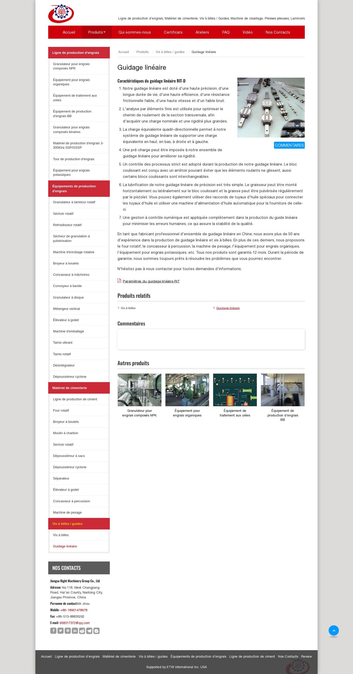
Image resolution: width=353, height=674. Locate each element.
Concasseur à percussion (71, 501)
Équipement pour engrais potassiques (71, 172)
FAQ (226, 32)
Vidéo (248, 32)
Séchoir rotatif (63, 214)
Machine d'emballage (68, 331)
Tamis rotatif (62, 354)
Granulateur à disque (68, 297)
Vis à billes (128, 308)
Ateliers (202, 32)
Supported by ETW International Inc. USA (176, 667)
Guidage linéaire (228, 308)
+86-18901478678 (73, 610)
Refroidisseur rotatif (67, 225)
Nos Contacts (278, 32)
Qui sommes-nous (135, 32)
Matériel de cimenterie (69, 388)
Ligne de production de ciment (75, 399)
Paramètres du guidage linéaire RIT (151, 281)
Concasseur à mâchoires (71, 275)
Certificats (173, 32)
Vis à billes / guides (170, 52)
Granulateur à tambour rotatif (74, 202)
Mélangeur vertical (66, 309)
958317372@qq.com (75, 623)
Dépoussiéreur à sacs (69, 456)
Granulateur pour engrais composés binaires (71, 129)
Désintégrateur (64, 365)
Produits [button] (95, 32)
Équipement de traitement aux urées (235, 413)
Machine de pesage (67, 512)
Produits (142, 52)
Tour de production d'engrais (73, 159)
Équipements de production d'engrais (74, 188)
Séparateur (61, 478)
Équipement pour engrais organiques (187, 413)
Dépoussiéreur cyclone (69, 377)
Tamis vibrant (62, 342)
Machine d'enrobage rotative (73, 252)
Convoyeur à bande (67, 286)
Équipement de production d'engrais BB (283, 415)
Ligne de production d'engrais (75, 53)
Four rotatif (61, 410)
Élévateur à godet (66, 320)
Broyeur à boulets (66, 263)
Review (306, 656)
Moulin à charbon (65, 433)
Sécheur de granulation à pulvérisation (71, 238)
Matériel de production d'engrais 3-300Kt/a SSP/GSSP (78, 145)
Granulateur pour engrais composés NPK (139, 413)
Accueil (69, 32)
